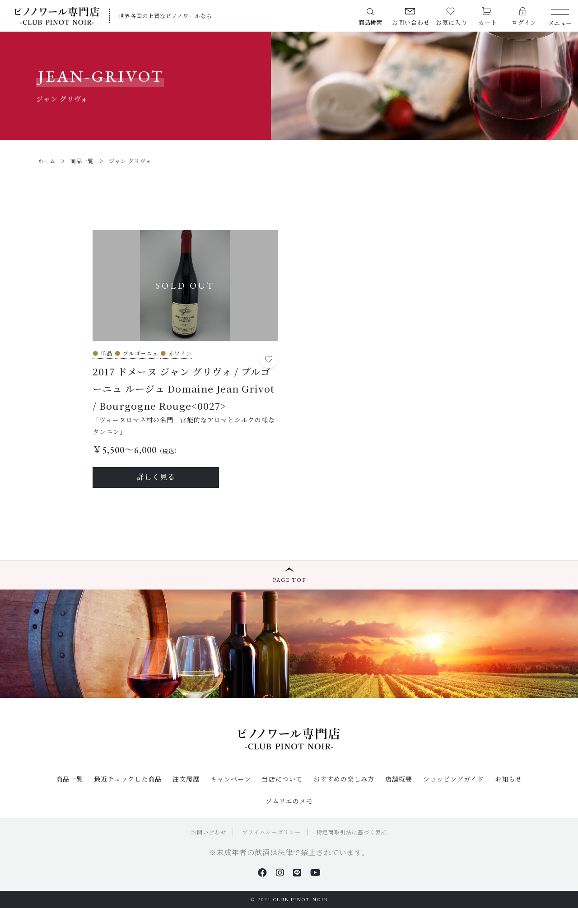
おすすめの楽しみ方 (343, 778)
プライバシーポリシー (271, 832)
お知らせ (508, 778)
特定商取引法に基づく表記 (352, 832)
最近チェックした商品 (128, 778)
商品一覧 (69, 778)
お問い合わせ (208, 832)
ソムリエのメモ (289, 800)
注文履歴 (186, 778)
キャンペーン (230, 778)
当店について (282, 778)
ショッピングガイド (453, 778)
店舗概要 (398, 778)
